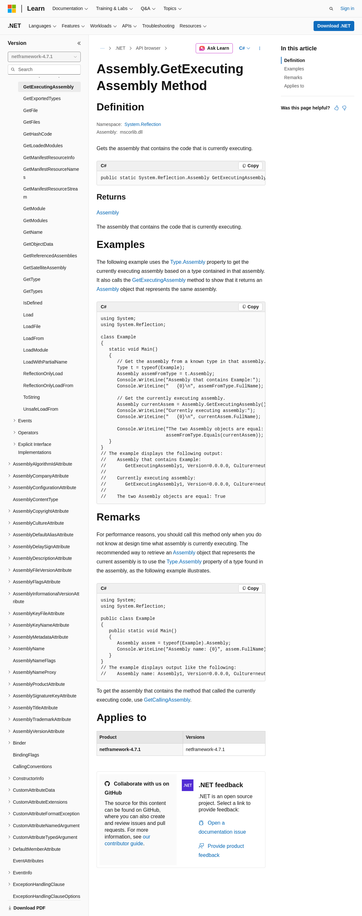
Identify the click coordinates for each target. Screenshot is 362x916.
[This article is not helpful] (344, 108)
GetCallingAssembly (167, 700)
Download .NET (334, 25)
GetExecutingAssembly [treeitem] (48, 86)
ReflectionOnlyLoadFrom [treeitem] (48, 385)
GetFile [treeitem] (30, 110)
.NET (120, 48)
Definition (294, 60)
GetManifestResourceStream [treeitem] (50, 193)
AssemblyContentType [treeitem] (35, 499)
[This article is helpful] (336, 108)
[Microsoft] (12, 9)
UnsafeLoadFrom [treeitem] (40, 409)
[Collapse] (79, 43)
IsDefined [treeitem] (32, 302)
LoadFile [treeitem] (32, 326)
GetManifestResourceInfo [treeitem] (49, 157)
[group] (181, 178)
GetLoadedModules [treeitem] (43, 145)
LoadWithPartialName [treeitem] (45, 362)
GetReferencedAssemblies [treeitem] (50, 255)
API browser (148, 48)
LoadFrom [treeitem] (33, 338)
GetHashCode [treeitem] (37, 134)
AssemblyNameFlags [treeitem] (34, 660)
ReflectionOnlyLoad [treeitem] (43, 373)
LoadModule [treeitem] (35, 350)
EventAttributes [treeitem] (28, 860)
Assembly (108, 212)
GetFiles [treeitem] (31, 122)
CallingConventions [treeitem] (32, 766)
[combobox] (44, 57)
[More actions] (259, 48)
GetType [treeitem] (31, 279)
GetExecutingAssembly (158, 280)
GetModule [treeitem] (34, 208)
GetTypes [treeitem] (33, 291)
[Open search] (331, 9)
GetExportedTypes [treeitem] (42, 98)
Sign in (347, 8)
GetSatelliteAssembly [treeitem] (44, 267)
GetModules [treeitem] (35, 220)
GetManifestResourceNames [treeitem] (51, 173)
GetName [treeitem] (33, 232)
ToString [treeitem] (31, 397)
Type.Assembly (187, 262)
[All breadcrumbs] (102, 48)
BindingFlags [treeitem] (26, 754)
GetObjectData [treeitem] (38, 244)
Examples (294, 68)
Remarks (293, 77)
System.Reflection (143, 124)
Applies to (294, 85)
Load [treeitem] (28, 314)
